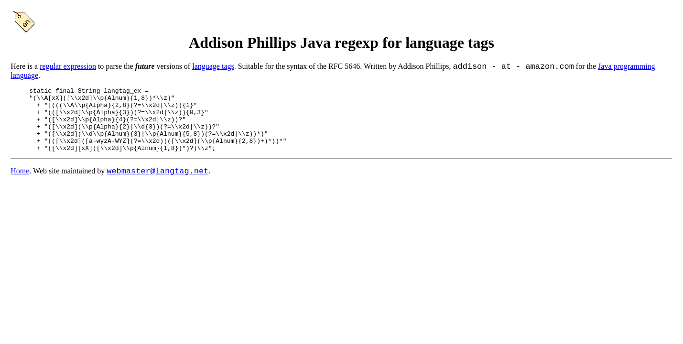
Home (20, 187)
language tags (213, 68)
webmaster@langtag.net (157, 187)
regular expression (68, 68)
